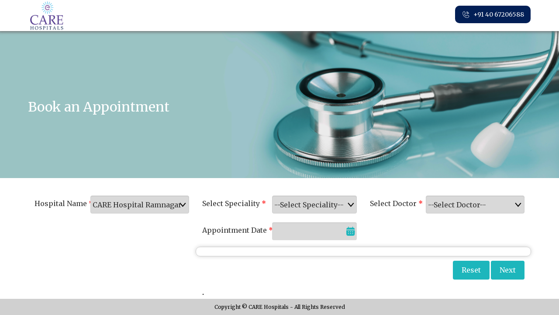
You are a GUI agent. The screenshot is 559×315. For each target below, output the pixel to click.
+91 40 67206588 (493, 14)
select (185, 205)
